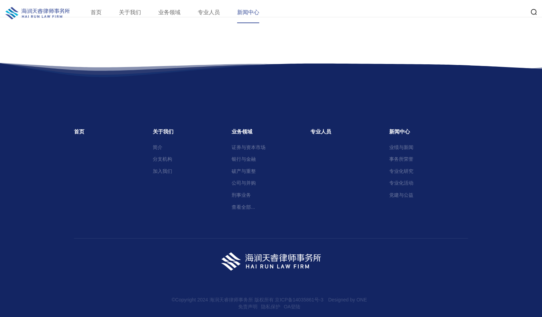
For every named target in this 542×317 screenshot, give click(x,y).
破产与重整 (244, 171)
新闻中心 (257, 12)
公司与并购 (244, 183)
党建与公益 (401, 195)
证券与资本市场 (248, 147)
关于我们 (139, 12)
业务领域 (178, 12)
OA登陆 (292, 306)
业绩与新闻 (401, 147)
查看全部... (243, 207)
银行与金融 (244, 159)
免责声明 (248, 306)
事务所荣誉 (401, 159)
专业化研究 (401, 171)
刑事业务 (241, 195)
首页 (104, 12)
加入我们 (162, 171)
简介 (157, 147)
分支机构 (162, 159)
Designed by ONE (347, 299)
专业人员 (217, 12)
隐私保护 (270, 306)
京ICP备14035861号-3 (299, 299)
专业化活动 (401, 183)
